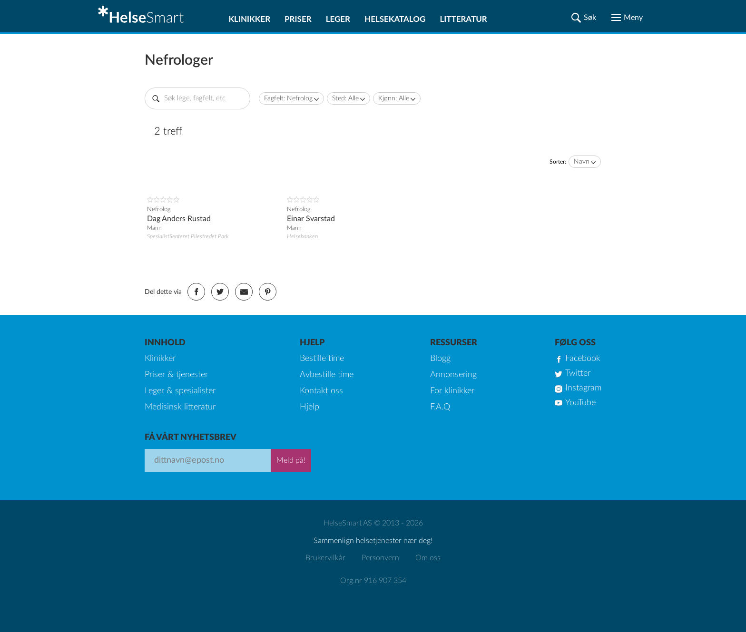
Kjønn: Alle (393, 98)
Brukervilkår (325, 558)
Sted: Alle (345, 98)
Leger (338, 19)
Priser (298, 19)
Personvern (380, 558)
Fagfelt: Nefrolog (288, 98)
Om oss (428, 558)
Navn (581, 161)
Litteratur (463, 19)
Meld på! (290, 460)
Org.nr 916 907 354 (373, 580)
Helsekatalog (394, 19)
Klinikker (249, 19)
